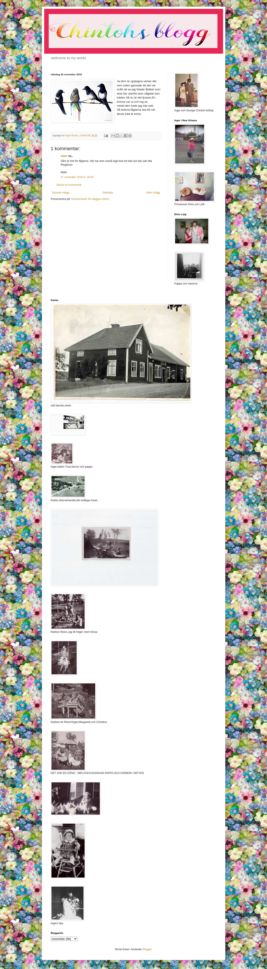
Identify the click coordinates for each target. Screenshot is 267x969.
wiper (64, 155)
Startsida (107, 192)
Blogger (147, 949)
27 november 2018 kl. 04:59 (77, 177)
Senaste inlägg (60, 192)
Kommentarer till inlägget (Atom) (90, 199)
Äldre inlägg (153, 192)
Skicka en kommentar (69, 184)
